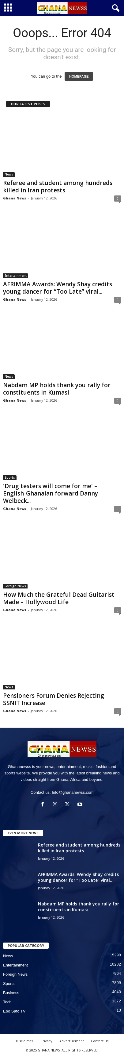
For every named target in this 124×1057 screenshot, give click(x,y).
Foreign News (15, 586)
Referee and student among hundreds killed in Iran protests (57, 186)
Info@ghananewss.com (72, 792)
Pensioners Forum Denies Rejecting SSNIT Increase (53, 699)
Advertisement (71, 1041)
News (9, 174)
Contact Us (99, 1041)
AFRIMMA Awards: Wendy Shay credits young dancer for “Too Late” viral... (57, 287)
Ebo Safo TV (14, 1011)
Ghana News (14, 198)
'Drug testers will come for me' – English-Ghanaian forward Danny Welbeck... (50, 493)
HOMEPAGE (78, 76)
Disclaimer (24, 1041)
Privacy (46, 1041)
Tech (7, 1002)
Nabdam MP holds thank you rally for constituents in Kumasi (57, 388)
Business (11, 992)
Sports (10, 477)
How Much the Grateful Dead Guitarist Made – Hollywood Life (59, 598)
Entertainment (16, 275)
